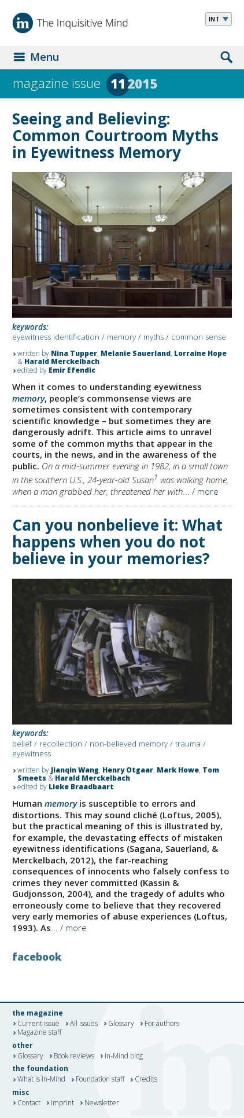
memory (121, 337)
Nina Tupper (74, 353)
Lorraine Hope (200, 353)
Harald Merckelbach (61, 361)
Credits (146, 1079)
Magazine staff (39, 1033)
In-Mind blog (124, 1056)
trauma (188, 743)
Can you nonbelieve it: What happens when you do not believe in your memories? (117, 541)
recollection (60, 743)
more (208, 491)
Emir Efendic (72, 370)
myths (153, 337)
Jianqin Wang (75, 770)
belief (22, 743)
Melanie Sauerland (136, 353)
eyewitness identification (55, 337)
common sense (198, 337)
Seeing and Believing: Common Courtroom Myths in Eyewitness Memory (115, 135)
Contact (28, 1103)
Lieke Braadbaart (81, 787)
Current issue (38, 1023)
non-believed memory (129, 743)
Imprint (62, 1103)
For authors (162, 1023)
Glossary (121, 1023)
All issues (84, 1023)
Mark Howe (178, 770)
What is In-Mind (41, 1079)
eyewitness (31, 753)
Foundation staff (100, 1079)
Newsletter (101, 1103)
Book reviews (74, 1056)
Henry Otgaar (127, 770)
